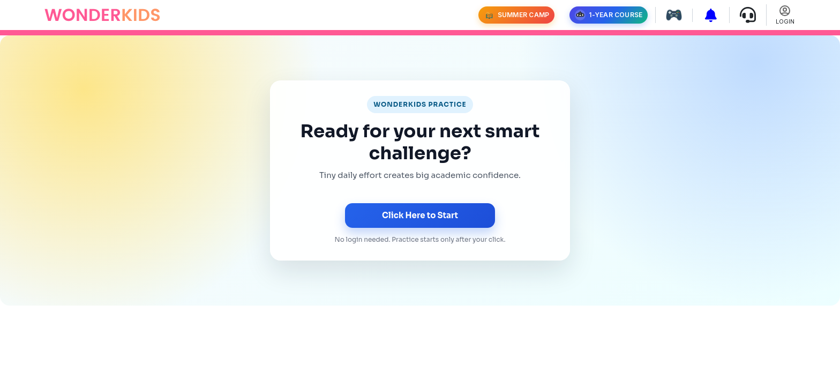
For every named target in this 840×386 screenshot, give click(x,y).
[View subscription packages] (707, 15)
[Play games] (670, 15)
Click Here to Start (420, 215)
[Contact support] (744, 15)
